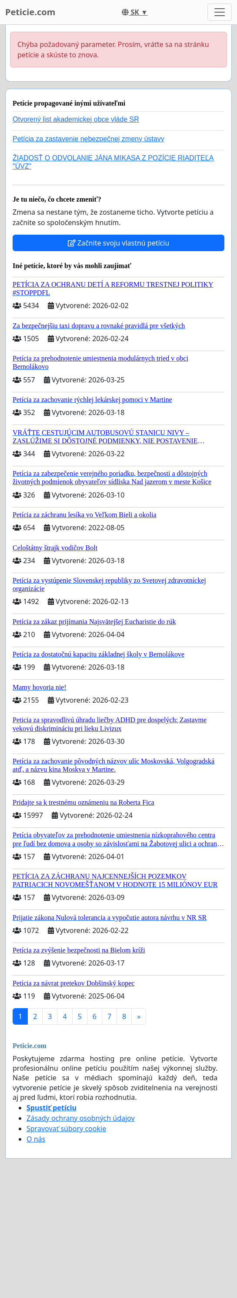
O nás (36, 1139)
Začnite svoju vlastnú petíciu (119, 243)
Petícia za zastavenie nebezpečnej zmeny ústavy (88, 139)
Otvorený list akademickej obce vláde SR (76, 119)
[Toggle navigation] (219, 12)
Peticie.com (30, 12)
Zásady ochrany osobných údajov (81, 1118)
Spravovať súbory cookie (66, 1128)
